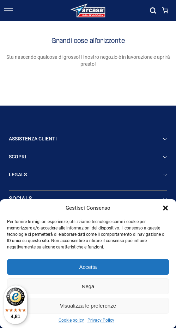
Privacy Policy (100, 320)
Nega (88, 286)
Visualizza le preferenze (88, 306)
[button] (165, 208)
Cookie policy (71, 320)
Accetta (88, 267)
